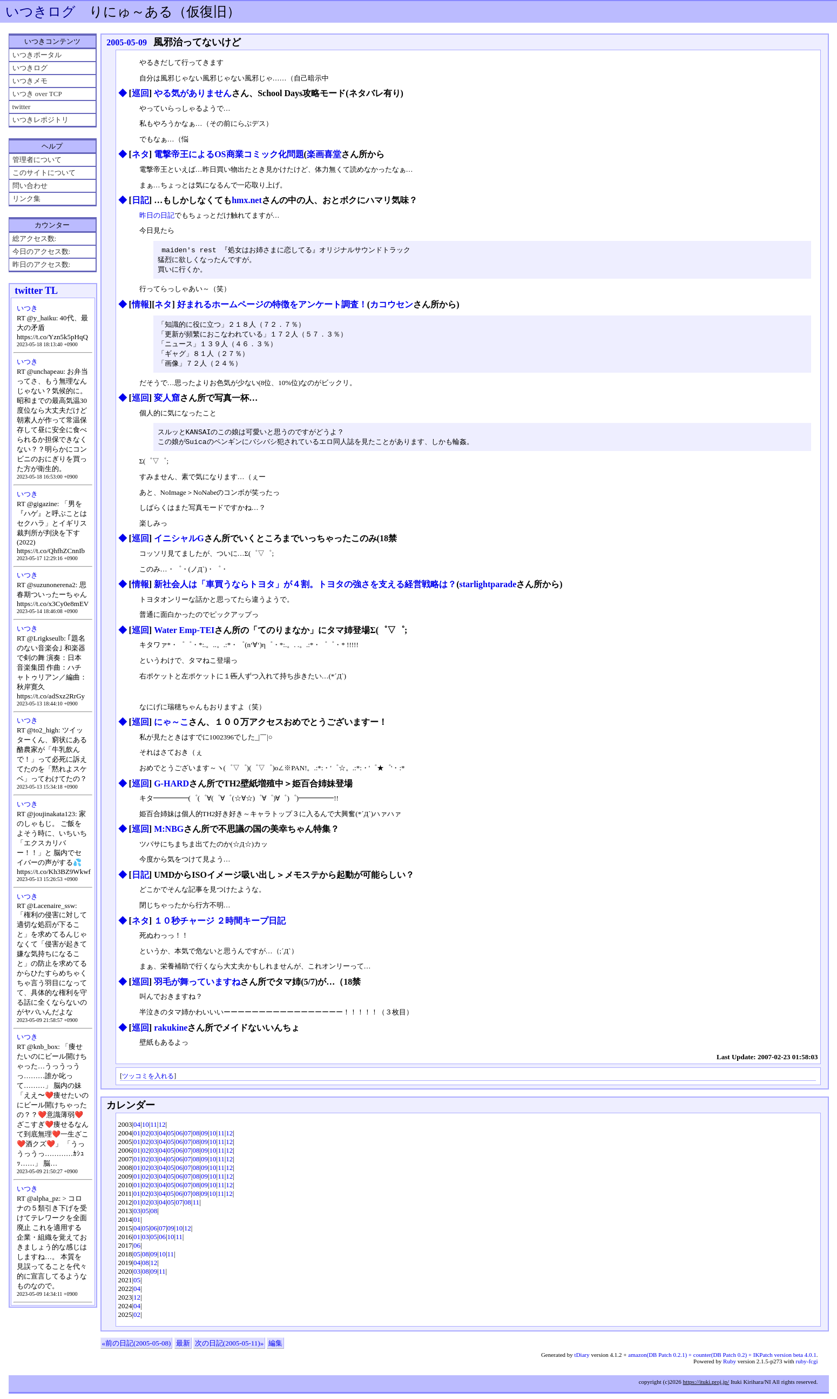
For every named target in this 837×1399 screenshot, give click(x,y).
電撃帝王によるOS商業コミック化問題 (228, 154)
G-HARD (171, 788)
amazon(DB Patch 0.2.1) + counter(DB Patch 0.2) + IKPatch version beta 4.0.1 (722, 1360)
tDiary (582, 1360)
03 (153, 1138)
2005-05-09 (126, 42)
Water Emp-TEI (184, 635)
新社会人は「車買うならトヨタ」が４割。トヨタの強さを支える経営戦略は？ (305, 589)
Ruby (729, 1366)
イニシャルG (179, 543)
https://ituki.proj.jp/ (706, 1387)
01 (136, 1138)
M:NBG (169, 834)
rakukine (170, 1033)
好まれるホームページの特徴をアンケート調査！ (272, 306)
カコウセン (391, 306)
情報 (140, 306)
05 (170, 1138)
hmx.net (247, 200)
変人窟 (167, 402)
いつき (27, 308)
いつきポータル (37, 55)
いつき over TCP (37, 94)
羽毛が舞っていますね (197, 987)
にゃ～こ (171, 727)
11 (153, 1130)
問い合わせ (30, 185)
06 (179, 1138)
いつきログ (40, 11)
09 (204, 1138)
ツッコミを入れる (148, 1081)
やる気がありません (193, 93)
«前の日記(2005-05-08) (136, 1348)
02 (145, 1138)
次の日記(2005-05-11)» (229, 1348)
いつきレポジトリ (40, 120)
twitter (21, 107)
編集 (275, 1348)
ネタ (140, 154)
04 (136, 1130)
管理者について (37, 160)
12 (161, 1130)
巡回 (140, 93)
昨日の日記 (156, 215)
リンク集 (26, 198)
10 (145, 1130)
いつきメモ (30, 81)
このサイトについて (44, 173)
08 (195, 1138)
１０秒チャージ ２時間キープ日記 (220, 926)
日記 (140, 200)
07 (187, 1138)
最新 (183, 1348)
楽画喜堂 (324, 154)
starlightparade (487, 589)
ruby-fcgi (807, 1366)
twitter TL (36, 290)
